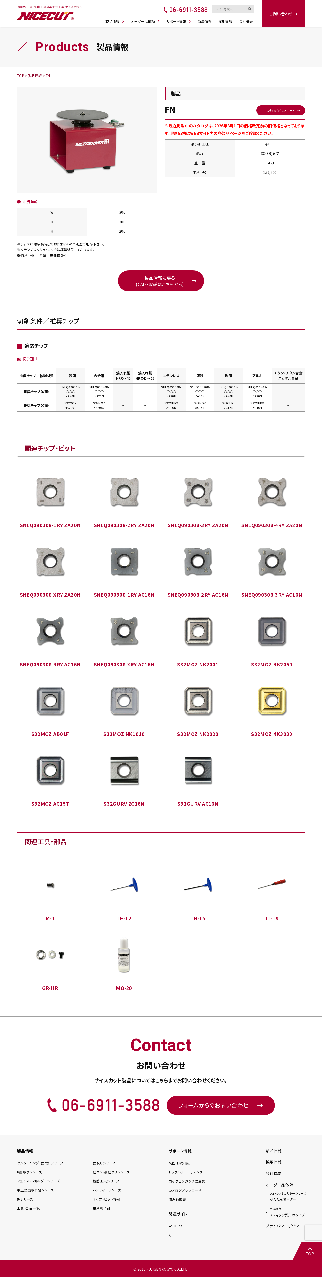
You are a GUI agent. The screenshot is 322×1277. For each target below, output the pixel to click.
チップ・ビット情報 (106, 1199)
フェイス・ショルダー (38, 1181)
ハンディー (107, 1190)
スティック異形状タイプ (287, 1212)
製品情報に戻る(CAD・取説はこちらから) (160, 280)
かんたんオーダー (288, 1196)
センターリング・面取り (40, 1163)
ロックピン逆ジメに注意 (187, 1181)
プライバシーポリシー (284, 1226)
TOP (309, 1251)
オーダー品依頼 (146, 20)
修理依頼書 (177, 1199)
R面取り (29, 1172)
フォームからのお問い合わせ (221, 1105)
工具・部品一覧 (28, 1208)
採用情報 (226, 20)
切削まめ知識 (179, 1163)
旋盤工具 (106, 1181)
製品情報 (115, 20)
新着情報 (205, 20)
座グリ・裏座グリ (111, 1172)
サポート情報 (179, 20)
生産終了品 (102, 1208)
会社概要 (247, 20)
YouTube (176, 1225)
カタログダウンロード (280, 110)
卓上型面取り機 (35, 1190)
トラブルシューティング (186, 1172)
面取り (104, 1163)
